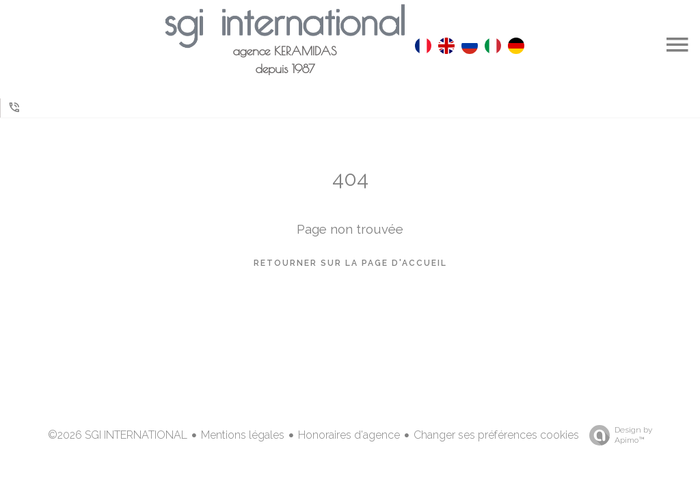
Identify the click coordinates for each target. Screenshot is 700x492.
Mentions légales (242, 434)
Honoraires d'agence (349, 434)
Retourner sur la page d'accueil (350, 263)
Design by (617, 435)
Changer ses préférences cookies (496, 434)
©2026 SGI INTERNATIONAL (117, 434)
